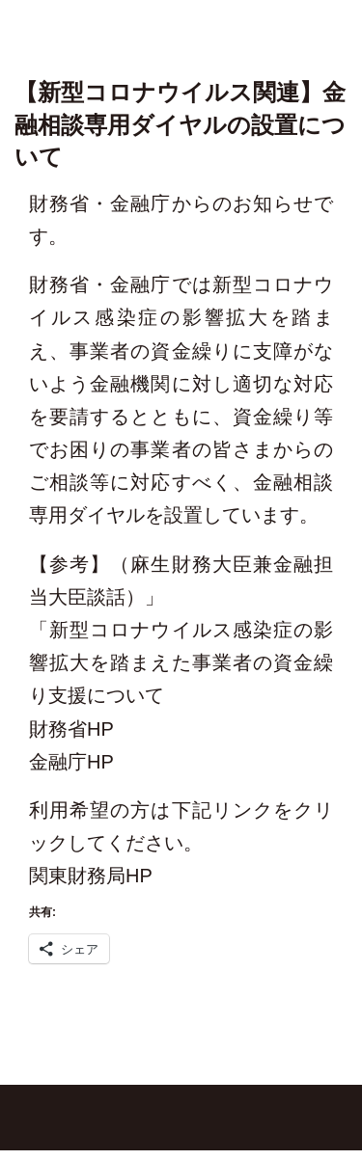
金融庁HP (71, 761)
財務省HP (71, 729)
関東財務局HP (91, 875)
